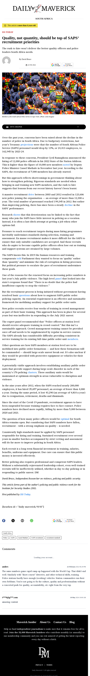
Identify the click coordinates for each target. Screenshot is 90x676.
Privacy (39, 665)
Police (5, 538)
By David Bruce (25, 59)
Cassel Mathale (23, 538)
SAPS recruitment (37, 538)
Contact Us (59, 622)
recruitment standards (53, 538)
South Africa (7, 533)
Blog (72, 622)
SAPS (13, 538)
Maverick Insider (26, 622)
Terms (49, 665)
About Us (45, 622)
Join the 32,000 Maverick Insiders (27, 632)
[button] (55, 65)
